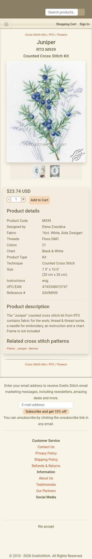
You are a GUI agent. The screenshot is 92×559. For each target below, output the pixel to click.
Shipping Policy (46, 460)
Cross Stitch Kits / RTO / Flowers (46, 34)
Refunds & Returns (46, 466)
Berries (33, 348)
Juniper (22, 348)
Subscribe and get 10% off (46, 411)
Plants (11, 348)
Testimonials (46, 484)
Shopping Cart (66, 24)
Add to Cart (39, 200)
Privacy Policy (46, 453)
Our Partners (46, 491)
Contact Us (46, 447)
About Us (46, 478)
